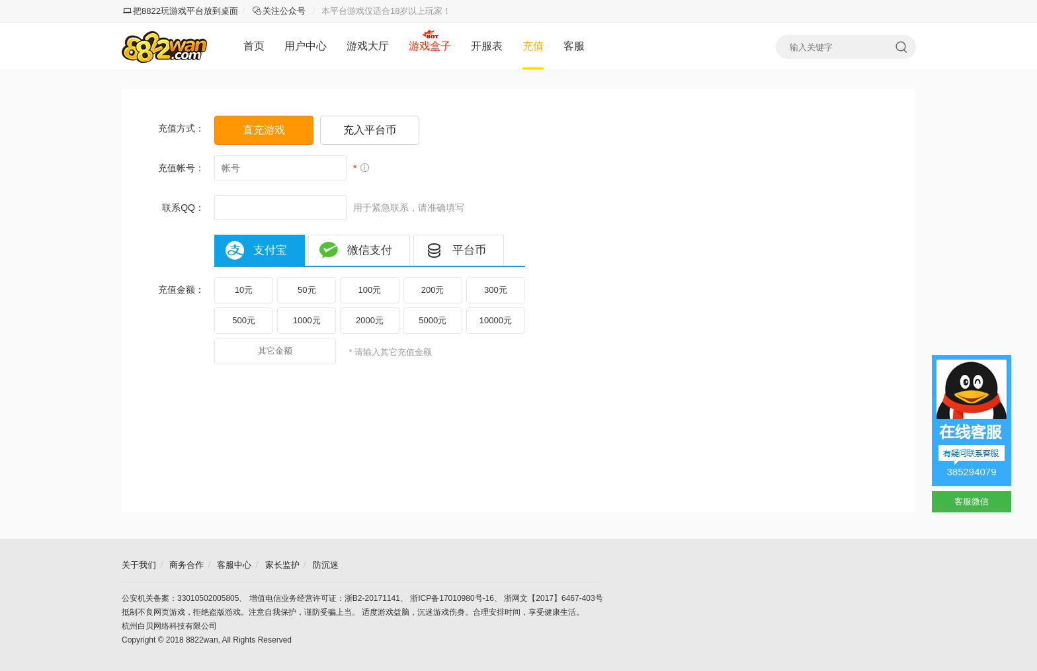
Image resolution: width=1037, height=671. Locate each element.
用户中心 (305, 46)
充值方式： (181, 128)
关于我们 (139, 565)
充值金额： (181, 289)
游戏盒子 (430, 46)
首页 (254, 46)
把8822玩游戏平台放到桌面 (180, 11)
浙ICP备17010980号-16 (452, 598)
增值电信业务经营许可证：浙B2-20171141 (324, 598)
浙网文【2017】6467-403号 (553, 598)
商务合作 (186, 565)
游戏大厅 (368, 46)
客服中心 (234, 565)
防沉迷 (326, 565)
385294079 (971, 471)
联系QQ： (183, 207)
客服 (574, 46)
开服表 (487, 46)
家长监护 (282, 565)
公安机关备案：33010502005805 (180, 598)
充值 (533, 46)
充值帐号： (181, 168)
